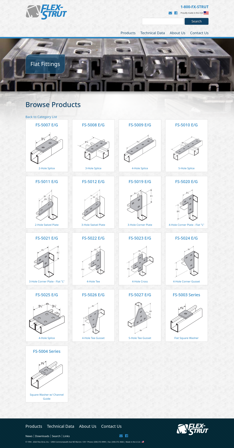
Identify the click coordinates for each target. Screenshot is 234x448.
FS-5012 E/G (93, 181)
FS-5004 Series (47, 351)
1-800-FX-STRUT (194, 6)
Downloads (42, 436)
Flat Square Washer (186, 338)
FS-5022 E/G (93, 238)
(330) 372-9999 (100, 442)
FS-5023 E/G (140, 238)
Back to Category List (41, 117)
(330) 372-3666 (118, 442)
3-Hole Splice (93, 168)
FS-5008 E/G (93, 124)
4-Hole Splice (140, 168)
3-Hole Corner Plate (140, 225)
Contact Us (199, 32)
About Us (177, 32)
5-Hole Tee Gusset (140, 338)
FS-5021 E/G (46, 238)
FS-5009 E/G (140, 124)
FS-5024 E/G (186, 238)
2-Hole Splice (47, 168)
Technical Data (152, 32)
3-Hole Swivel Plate (93, 225)
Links (66, 436)
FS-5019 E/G (140, 181)
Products (128, 32)
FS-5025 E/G (46, 294)
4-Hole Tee (93, 281)
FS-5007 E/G (46, 124)
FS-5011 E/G (46, 181)
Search (56, 436)
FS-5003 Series (186, 294)
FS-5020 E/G (186, 181)
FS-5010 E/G (186, 124)
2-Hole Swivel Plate (46, 225)
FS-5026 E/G (93, 294)
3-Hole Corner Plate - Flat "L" (46, 281)
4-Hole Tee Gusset (93, 338)
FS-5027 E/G (140, 294)
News (29, 436)
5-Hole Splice (186, 168)
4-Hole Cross (140, 281)
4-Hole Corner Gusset (186, 281)
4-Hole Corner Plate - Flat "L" (186, 225)
